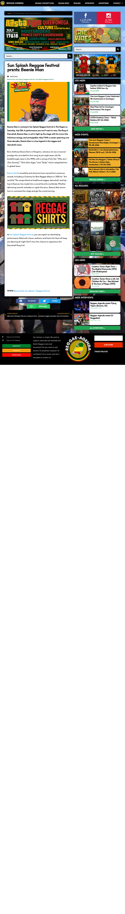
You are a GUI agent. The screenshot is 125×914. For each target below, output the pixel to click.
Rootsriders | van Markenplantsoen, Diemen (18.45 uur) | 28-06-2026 (103, 152)
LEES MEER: (80, 80)
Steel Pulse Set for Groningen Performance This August (103, 108)
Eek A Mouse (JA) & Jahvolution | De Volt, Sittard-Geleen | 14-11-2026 (103, 171)
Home (9, 13)
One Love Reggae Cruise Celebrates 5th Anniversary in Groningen (103, 99)
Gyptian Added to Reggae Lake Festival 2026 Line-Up (103, 87)
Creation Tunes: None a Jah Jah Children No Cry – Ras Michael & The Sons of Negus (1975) (105, 281)
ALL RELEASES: (81, 185)
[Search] (69, 56)
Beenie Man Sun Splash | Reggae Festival (32, 290)
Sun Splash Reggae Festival (45, 79)
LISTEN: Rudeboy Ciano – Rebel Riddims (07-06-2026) (103, 118)
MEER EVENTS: (81, 134)
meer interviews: (84, 297)
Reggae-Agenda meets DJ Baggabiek (101, 316)
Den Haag (19, 79)
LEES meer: (80, 260)
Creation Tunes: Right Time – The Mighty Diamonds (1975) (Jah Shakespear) (104, 269)
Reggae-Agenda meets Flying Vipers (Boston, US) (103, 304)
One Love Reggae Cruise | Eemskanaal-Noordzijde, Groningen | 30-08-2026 (100, 142)
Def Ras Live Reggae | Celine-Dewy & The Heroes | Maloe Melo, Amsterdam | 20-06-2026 (104, 162)
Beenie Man (11, 79)
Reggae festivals (29, 79)
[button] (27, 301)
